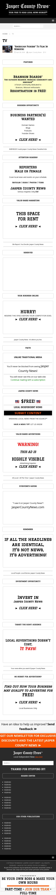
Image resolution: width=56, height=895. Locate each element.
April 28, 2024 (20, 52)
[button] (52, 20)
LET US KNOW (28, 424)
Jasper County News (35, 52)
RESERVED (7, 782)
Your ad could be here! (28, 875)
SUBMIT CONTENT (28, 413)
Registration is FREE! (28, 91)
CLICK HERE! (28, 139)
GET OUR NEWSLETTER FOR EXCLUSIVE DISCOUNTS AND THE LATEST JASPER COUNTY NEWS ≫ (28, 740)
